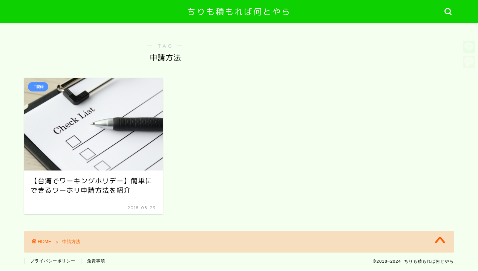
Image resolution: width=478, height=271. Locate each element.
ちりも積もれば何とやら (239, 11)
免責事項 (96, 261)
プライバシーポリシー (52, 261)
